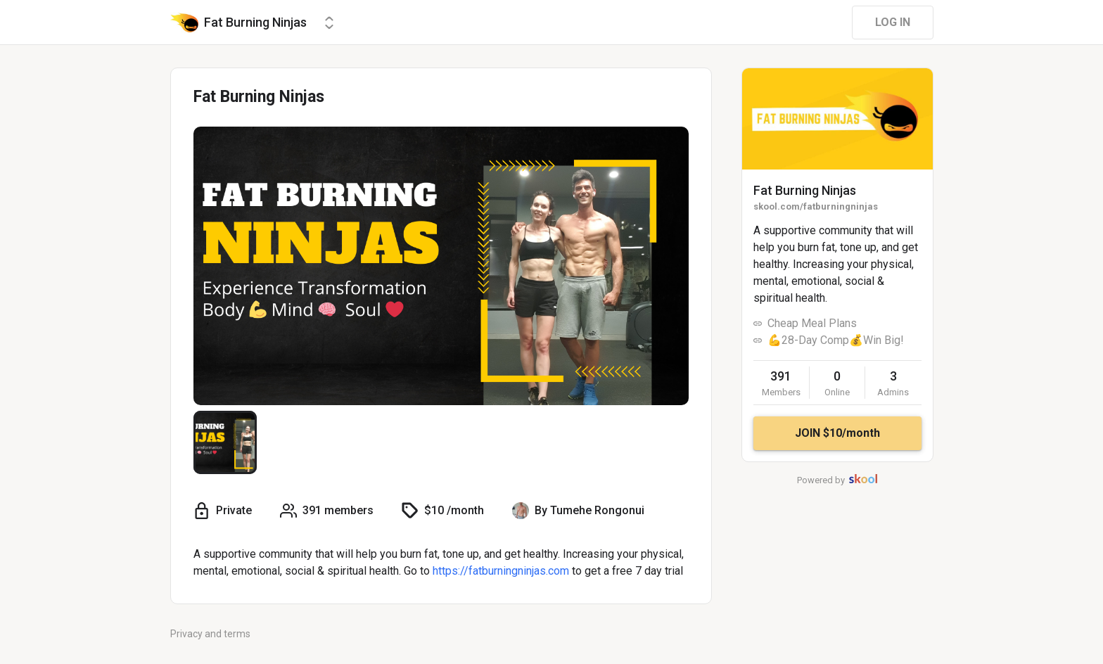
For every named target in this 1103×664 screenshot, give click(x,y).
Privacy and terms (210, 633)
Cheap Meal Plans (812, 323)
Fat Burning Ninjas (804, 190)
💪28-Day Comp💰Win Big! (835, 340)
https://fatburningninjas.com (501, 570)
